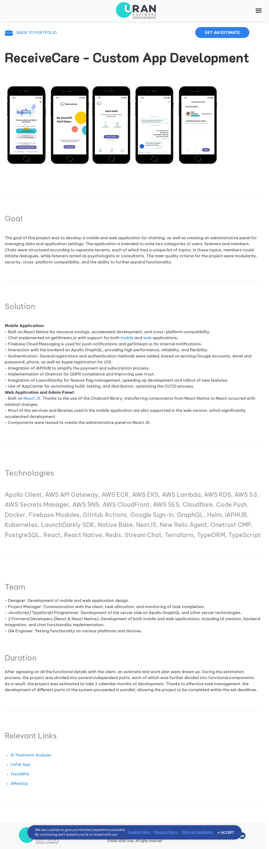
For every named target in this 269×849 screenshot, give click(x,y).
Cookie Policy (139, 832)
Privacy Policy (165, 832)
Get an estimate (222, 32)
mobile (127, 337)
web (147, 337)
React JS (31, 398)
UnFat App (20, 764)
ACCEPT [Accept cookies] (227, 833)
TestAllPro (19, 774)
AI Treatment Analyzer (30, 755)
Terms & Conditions (197, 832)
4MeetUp (19, 783)
